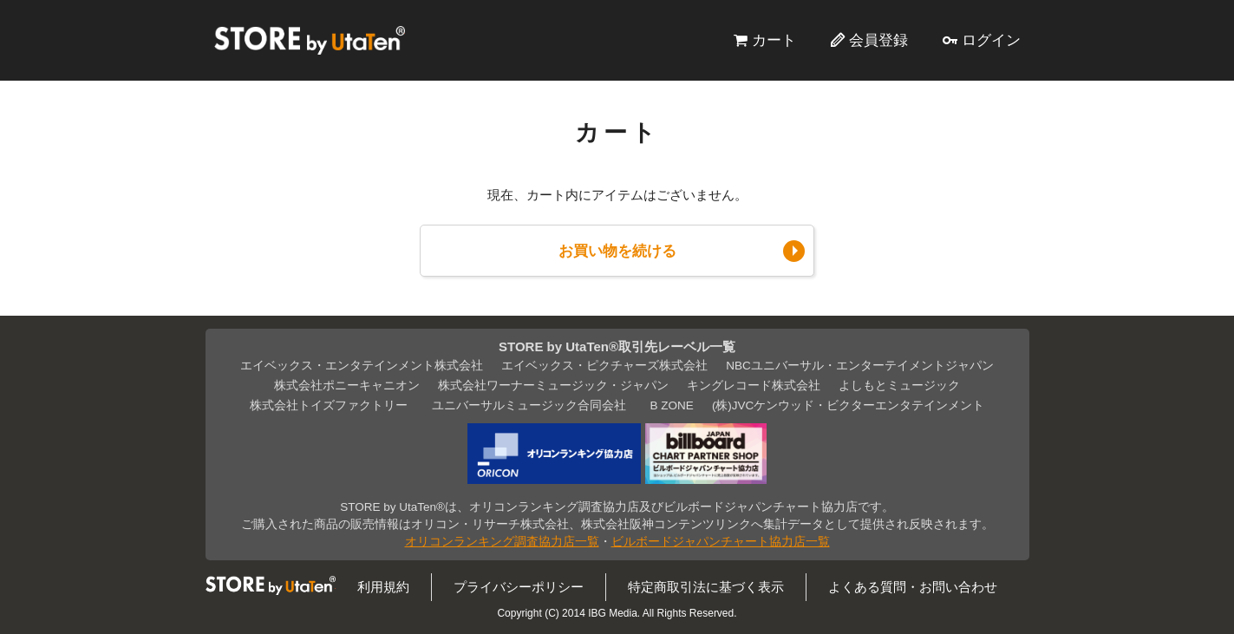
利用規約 (383, 586)
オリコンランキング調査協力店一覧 (502, 541)
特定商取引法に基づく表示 (706, 586)
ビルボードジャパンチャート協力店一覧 (720, 541)
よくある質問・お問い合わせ (912, 586)
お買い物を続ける (617, 250)
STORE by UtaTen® (309, 40)
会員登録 (878, 40)
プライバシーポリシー (519, 586)
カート (774, 40)
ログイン (991, 40)
